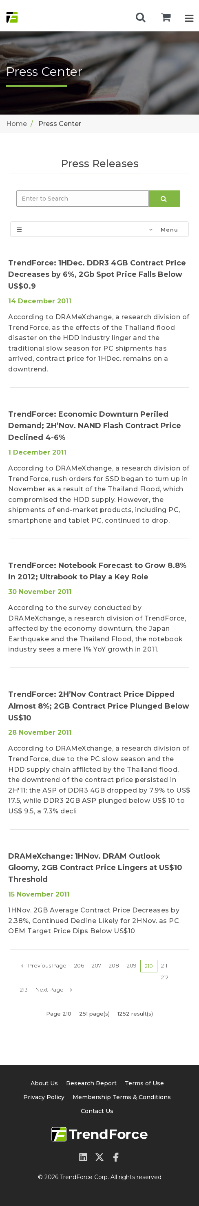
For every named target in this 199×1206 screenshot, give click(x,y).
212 (164, 977)
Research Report (91, 1083)
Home (16, 124)
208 (114, 965)
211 (164, 965)
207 (96, 965)
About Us (44, 1083)
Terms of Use (144, 1083)
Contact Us (97, 1111)
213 (24, 989)
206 (79, 965)
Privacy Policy (43, 1097)
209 (132, 965)
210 (149, 966)
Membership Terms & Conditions (122, 1097)
